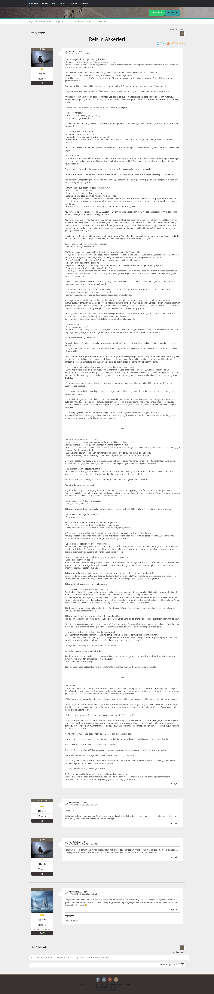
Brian (120, 987)
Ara (53, 3)
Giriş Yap (73, 3)
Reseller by (96, 987)
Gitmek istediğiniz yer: (167, 965)
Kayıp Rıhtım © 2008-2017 (123, 984)
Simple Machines (106, 984)
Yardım (45, 3)
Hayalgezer (70, 915)
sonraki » (181, 29)
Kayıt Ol (84, 3)
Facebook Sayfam (71, 920)
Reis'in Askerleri (76, 51)
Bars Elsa (43, 800)
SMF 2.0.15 (85, 984)
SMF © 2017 (94, 984)
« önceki (173, 29)
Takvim (62, 3)
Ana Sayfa (33, 3)
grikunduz (43, 889)
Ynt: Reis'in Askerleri (78, 802)
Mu (43, 49)
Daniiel (104, 987)
